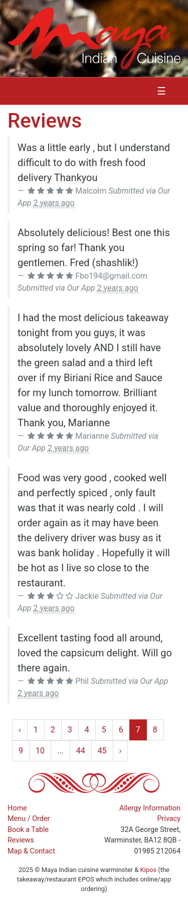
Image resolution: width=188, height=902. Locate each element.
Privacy (169, 818)
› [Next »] (120, 750)
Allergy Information (149, 808)
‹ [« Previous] (20, 729)
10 (40, 750)
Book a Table (28, 829)
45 (102, 750)
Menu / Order (29, 818)
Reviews (21, 840)
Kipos (148, 869)
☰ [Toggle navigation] (161, 91)
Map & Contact (31, 851)
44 (80, 750)
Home (17, 808)
